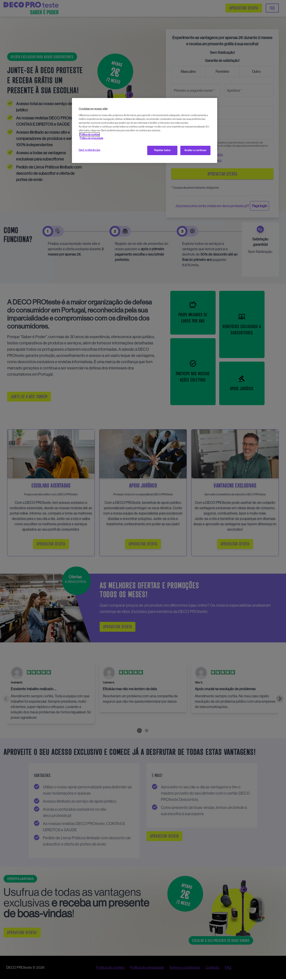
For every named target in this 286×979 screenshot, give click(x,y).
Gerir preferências (89, 150)
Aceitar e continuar (195, 150)
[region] (144, 130)
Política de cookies (89, 134)
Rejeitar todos (162, 150)
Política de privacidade (91, 138)
